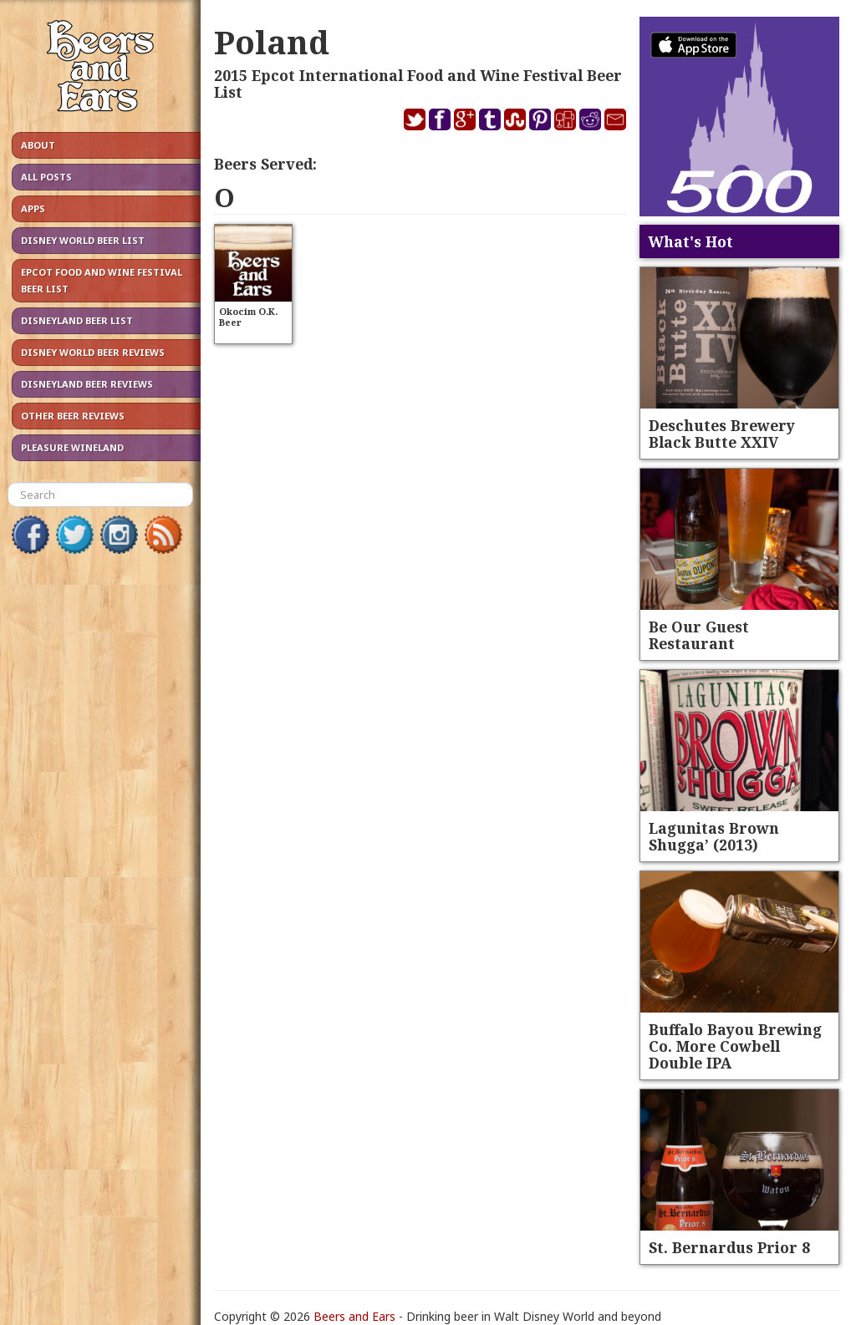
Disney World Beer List (83, 240)
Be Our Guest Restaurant (699, 635)
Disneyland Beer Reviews (87, 384)
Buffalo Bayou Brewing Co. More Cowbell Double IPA (735, 1046)
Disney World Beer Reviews (93, 352)
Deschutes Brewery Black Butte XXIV (722, 433)
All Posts (46, 176)
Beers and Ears (354, 1316)
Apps (33, 208)
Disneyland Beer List (77, 320)
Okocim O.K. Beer (248, 316)
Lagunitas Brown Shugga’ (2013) (714, 836)
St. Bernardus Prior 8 (729, 1247)
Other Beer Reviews (73, 415)
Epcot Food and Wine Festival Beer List (101, 280)
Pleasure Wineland (72, 447)
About (38, 145)
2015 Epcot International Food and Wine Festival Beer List (418, 83)
